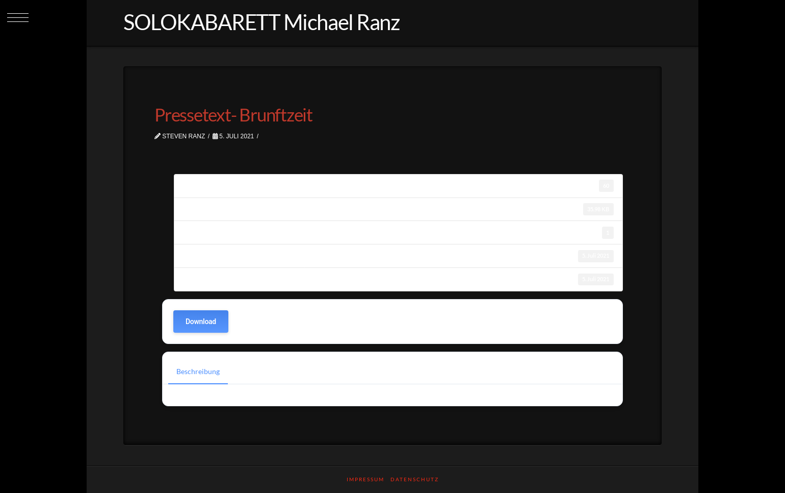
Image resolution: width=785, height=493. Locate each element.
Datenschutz (414, 479)
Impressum (365, 479)
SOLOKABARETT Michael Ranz (261, 22)
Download (201, 321)
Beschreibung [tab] (198, 371)
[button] (18, 18)
